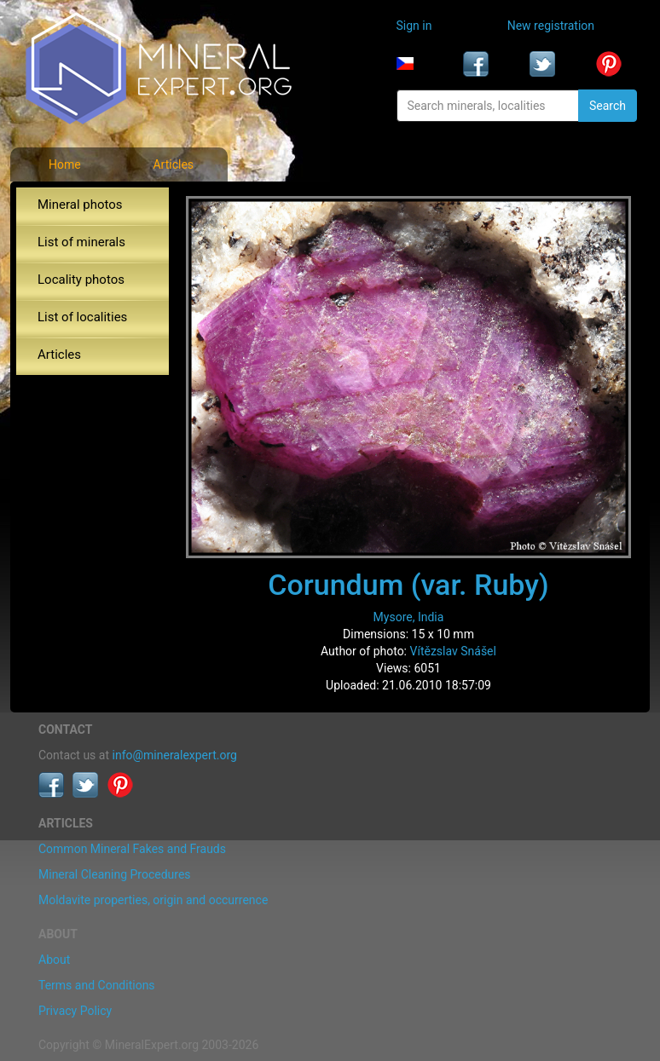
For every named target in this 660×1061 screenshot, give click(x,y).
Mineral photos (80, 204)
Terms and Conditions (96, 985)
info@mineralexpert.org (175, 755)
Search (607, 105)
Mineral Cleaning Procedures (114, 874)
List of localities (82, 317)
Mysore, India (408, 617)
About (54, 959)
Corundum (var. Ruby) (408, 585)
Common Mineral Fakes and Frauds (132, 849)
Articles (173, 164)
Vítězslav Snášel (453, 651)
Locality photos (81, 279)
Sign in (414, 25)
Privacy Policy (75, 1011)
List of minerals (81, 242)
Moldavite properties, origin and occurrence (153, 900)
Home (65, 164)
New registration (550, 25)
